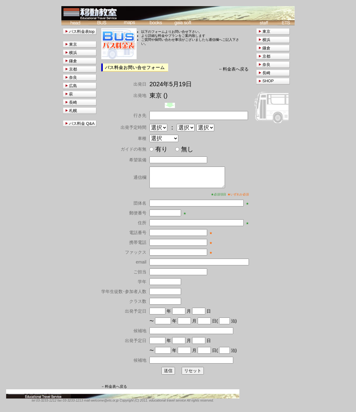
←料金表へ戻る (234, 69)
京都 (266, 56)
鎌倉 (266, 48)
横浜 (266, 39)
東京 (266, 31)
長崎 (266, 73)
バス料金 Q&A (82, 123)
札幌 (73, 110)
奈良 (266, 64)
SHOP (268, 81)
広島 (73, 85)
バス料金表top (82, 31)
